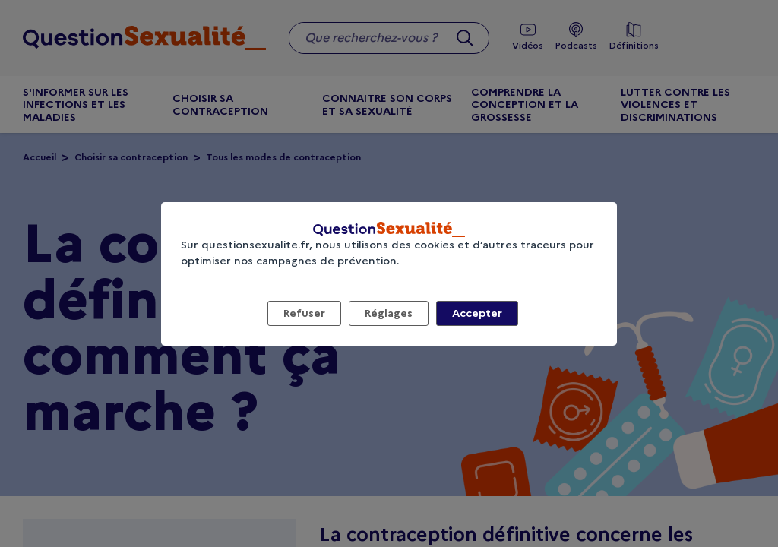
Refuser (304, 313)
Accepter (477, 313)
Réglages (389, 313)
